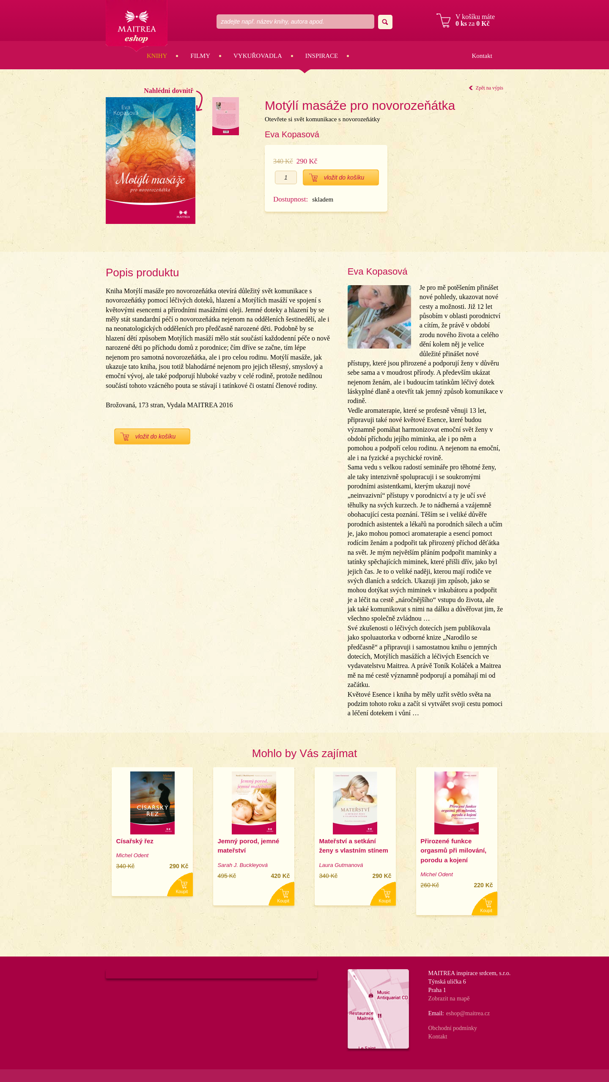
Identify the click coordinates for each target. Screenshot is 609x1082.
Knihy (157, 55)
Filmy (200, 55)
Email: (436, 1013)
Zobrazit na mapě (448, 998)
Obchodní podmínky (452, 1028)
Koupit (182, 891)
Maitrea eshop (136, 26)
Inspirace (321, 55)
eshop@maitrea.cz (468, 1013)
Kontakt (482, 55)
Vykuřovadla (257, 55)
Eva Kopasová (292, 134)
